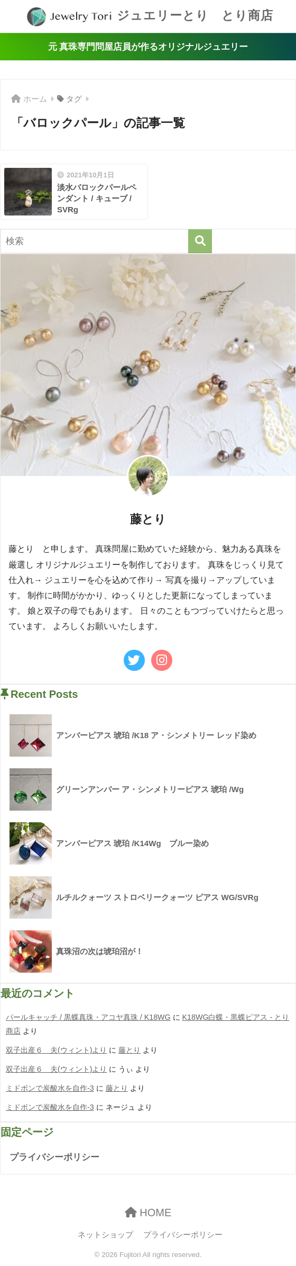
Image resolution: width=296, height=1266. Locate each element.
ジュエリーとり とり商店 (149, 16)
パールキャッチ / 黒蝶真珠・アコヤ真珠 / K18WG (88, 1017)
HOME (148, 1212)
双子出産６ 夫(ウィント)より (56, 1050)
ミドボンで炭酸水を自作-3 (50, 1088)
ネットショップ (105, 1235)
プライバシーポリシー (54, 1157)
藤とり (129, 1050)
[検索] (200, 241)
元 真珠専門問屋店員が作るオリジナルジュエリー (148, 47)
